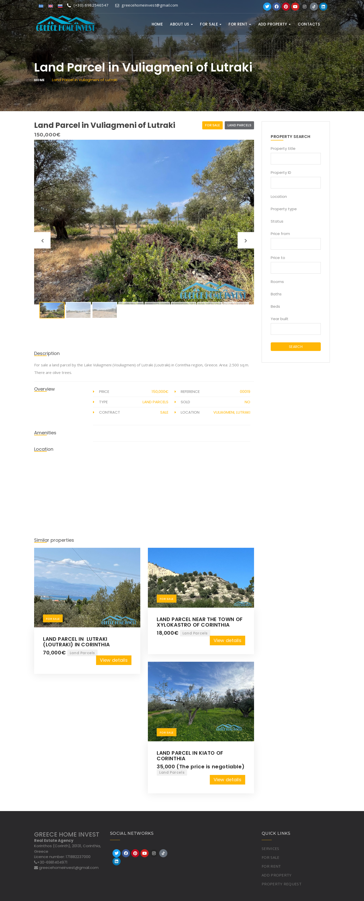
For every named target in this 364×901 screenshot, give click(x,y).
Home (157, 24)
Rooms (277, 281)
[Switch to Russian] (60, 5)
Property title (283, 148)
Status (277, 221)
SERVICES (270, 848)
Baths (276, 294)
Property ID (281, 172)
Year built (279, 318)
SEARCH (296, 346)
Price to (278, 257)
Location (279, 196)
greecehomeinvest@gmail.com (146, 5)
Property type (284, 208)
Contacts (309, 24)
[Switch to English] (50, 5)
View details (114, 660)
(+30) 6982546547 (88, 5)
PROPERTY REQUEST (282, 883)
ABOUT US (181, 24)
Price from (280, 233)
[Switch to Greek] (41, 5)
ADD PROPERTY (274, 24)
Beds (275, 306)
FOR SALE (210, 24)
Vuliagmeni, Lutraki (231, 412)
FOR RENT (240, 24)
